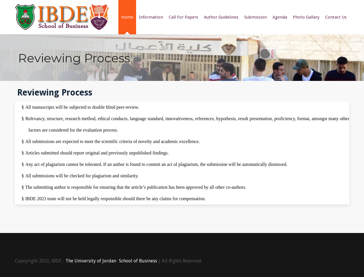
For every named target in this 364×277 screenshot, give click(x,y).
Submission (255, 17)
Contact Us (336, 17)
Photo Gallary (306, 17)
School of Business (138, 261)
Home (127, 17)
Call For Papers (183, 17)
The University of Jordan (90, 261)
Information (151, 17)
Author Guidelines (221, 17)
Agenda (279, 17)
